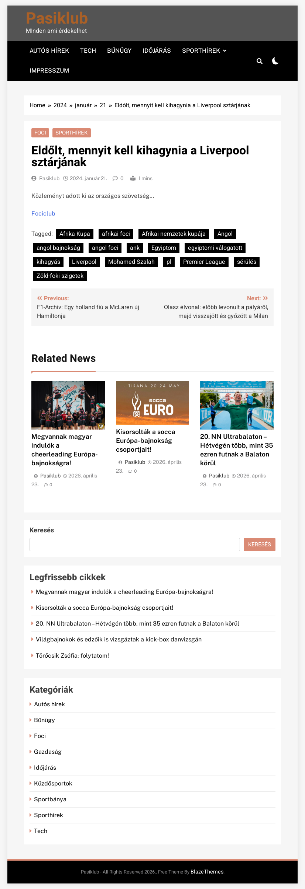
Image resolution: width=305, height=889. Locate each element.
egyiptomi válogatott (215, 248)
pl (169, 262)
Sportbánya (50, 799)
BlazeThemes (207, 872)
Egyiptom (163, 248)
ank (135, 248)
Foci (40, 133)
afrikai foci (116, 234)
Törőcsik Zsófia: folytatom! (72, 655)
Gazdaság (48, 751)
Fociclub (43, 213)
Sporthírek (201, 50)
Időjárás (157, 50)
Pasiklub (57, 18)
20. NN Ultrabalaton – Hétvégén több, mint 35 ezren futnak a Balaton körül (137, 623)
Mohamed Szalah (131, 262)
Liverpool (84, 262)
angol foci (105, 248)
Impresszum (49, 70)
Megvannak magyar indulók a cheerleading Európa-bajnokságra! (124, 591)
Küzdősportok (53, 783)
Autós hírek (49, 50)
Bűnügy (119, 50)
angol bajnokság (58, 248)
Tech (88, 50)
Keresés (42, 530)
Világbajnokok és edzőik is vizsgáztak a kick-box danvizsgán (119, 639)
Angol (225, 234)
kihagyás (48, 262)
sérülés (246, 262)
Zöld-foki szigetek (60, 276)
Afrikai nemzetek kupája (174, 234)
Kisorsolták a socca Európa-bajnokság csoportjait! (145, 440)
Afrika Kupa (74, 234)
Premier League (204, 262)
